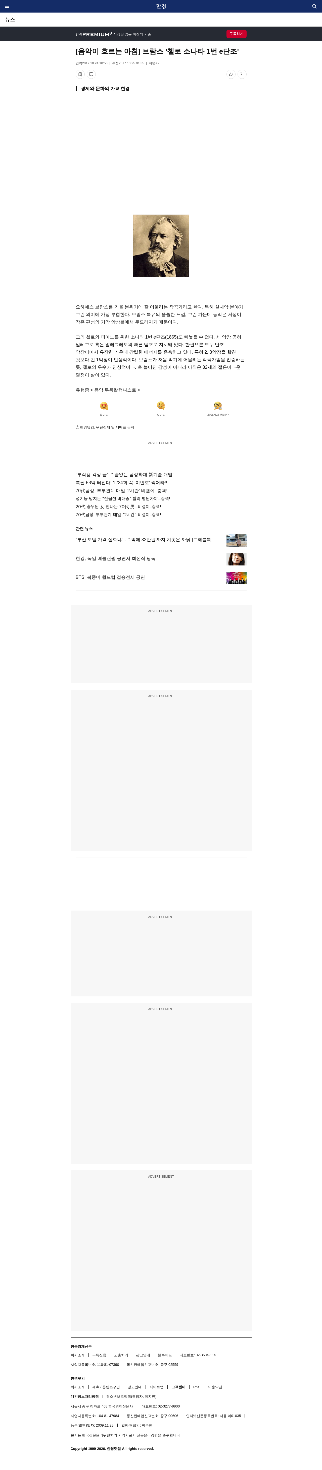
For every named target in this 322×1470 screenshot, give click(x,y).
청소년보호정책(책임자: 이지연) (131, 1396)
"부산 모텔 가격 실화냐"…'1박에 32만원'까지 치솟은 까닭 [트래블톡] (144, 539)
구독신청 (99, 1355)
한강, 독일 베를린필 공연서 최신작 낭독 (116, 558)
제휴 (95, 1387)
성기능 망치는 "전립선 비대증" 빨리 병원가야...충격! (123, 498)
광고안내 (143, 1355)
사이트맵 (157, 1387)
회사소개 (78, 1355)
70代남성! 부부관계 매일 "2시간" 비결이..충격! (118, 514)
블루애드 (165, 1355)
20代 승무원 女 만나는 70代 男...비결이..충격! (118, 506)
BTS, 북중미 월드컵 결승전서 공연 (110, 577)
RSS (197, 1387)
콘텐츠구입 (111, 1387)
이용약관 (215, 1387)
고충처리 (121, 1355)
